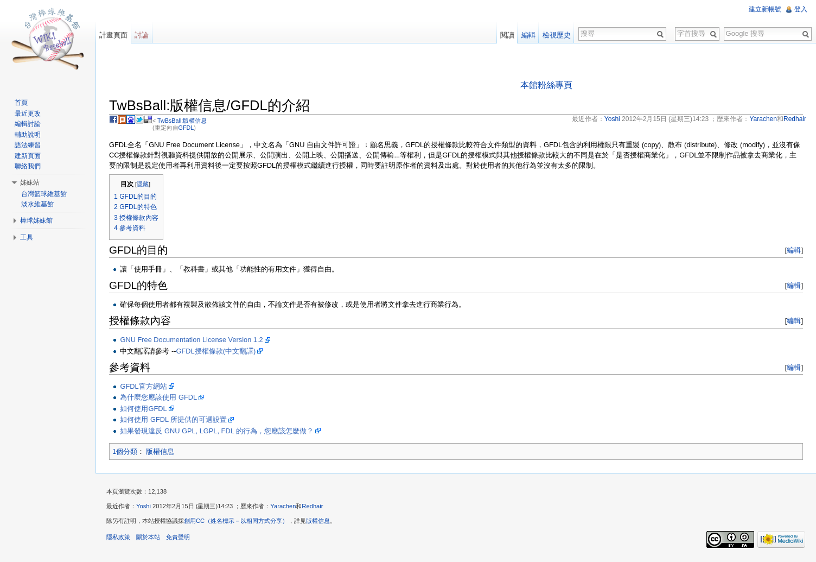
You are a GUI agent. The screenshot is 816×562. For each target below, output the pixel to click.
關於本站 (148, 537)
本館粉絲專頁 (546, 85)
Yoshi (143, 506)
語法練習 (28, 145)
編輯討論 (28, 124)
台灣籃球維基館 (44, 194)
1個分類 (124, 451)
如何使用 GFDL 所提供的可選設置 (173, 419)
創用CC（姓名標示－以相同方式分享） (236, 520)
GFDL (186, 127)
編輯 (794, 250)
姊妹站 (30, 182)
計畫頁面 (113, 35)
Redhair (312, 506)
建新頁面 (28, 156)
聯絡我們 (28, 166)
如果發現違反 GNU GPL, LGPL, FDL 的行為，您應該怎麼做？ (216, 431)
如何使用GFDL (143, 409)
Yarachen (283, 506)
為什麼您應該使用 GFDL (158, 397)
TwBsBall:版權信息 (182, 120)
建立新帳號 (765, 9)
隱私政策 (118, 537)
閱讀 (507, 35)
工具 (26, 237)
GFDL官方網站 (143, 386)
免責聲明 (178, 537)
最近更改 (28, 113)
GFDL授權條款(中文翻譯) (216, 351)
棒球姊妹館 (36, 220)
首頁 (21, 102)
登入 (800, 9)
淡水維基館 (37, 204)
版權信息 (160, 451)
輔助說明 (28, 134)
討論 (142, 35)
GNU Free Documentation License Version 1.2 (191, 340)
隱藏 (143, 184)
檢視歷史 (557, 35)
